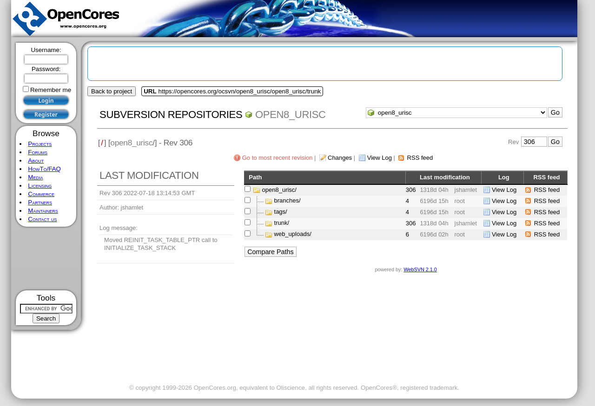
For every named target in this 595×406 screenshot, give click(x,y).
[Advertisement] (46, 258)
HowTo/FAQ (44, 168)
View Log (379, 157)
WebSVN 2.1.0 (419, 269)
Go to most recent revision (277, 157)
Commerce (41, 193)
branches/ (287, 200)
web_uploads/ (292, 234)
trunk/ (282, 223)
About (36, 160)
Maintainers (43, 210)
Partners (40, 202)
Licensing (40, 185)
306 (411, 189)
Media (35, 177)
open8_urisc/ (279, 189)
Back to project (111, 91)
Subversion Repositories (170, 114)
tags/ (280, 212)
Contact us (42, 219)
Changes (340, 157)
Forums (37, 152)
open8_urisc (290, 114)
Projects (40, 143)
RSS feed (420, 157)
